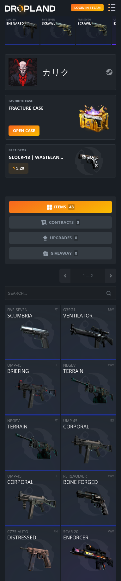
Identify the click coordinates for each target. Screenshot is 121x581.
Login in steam (87, 7)
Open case (24, 130)
